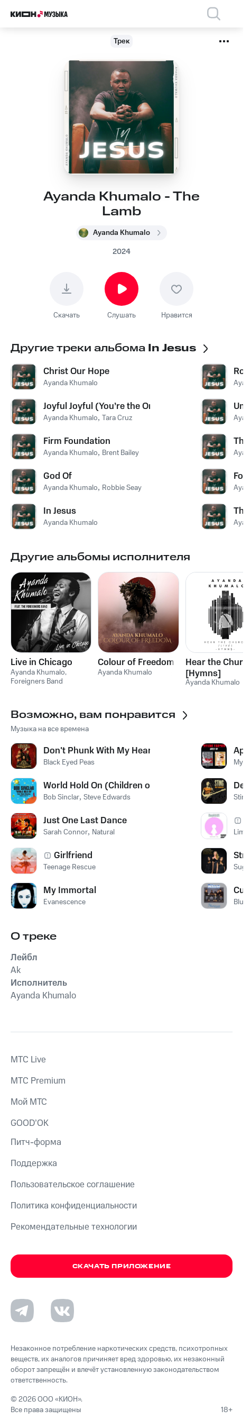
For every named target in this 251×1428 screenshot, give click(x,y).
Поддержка (34, 1163)
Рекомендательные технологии (74, 1227)
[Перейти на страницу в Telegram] (22, 1310)
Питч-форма (36, 1142)
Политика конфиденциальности (74, 1205)
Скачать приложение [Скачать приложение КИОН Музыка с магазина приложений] (121, 1266)
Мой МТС (29, 1102)
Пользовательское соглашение (73, 1184)
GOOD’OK (30, 1123)
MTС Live (28, 1059)
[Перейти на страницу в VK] (62, 1310)
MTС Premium (38, 1081)
